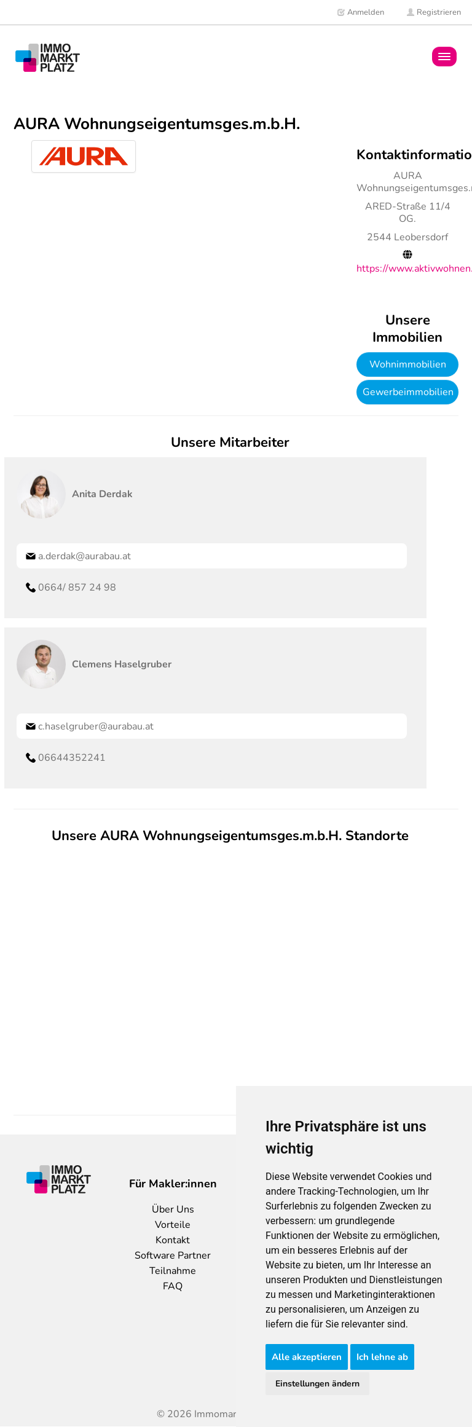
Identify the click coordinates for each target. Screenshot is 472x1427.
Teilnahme (172, 1271)
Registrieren (433, 12)
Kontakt (172, 1240)
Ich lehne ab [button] (382, 1357)
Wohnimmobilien (407, 364)
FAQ (173, 1286)
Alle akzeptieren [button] (307, 1357)
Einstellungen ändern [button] (317, 1384)
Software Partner (173, 1255)
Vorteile (173, 1225)
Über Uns (173, 1209)
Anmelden (360, 12)
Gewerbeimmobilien (408, 392)
